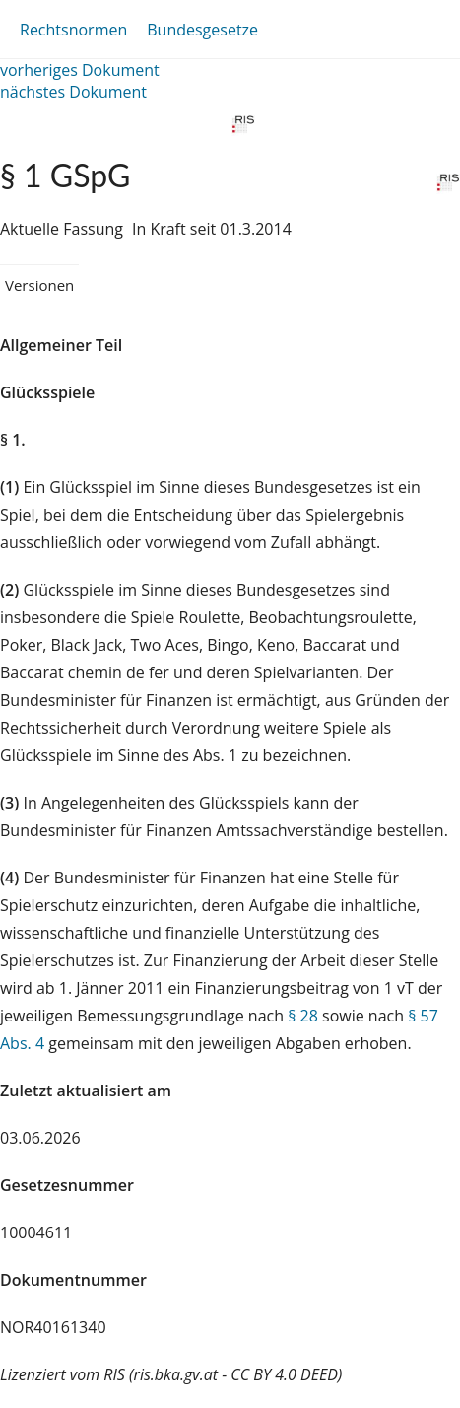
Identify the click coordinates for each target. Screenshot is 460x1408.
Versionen (39, 285)
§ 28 (303, 1015)
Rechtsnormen (73, 29)
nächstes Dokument (73, 92)
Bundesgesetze (202, 29)
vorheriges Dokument (80, 70)
